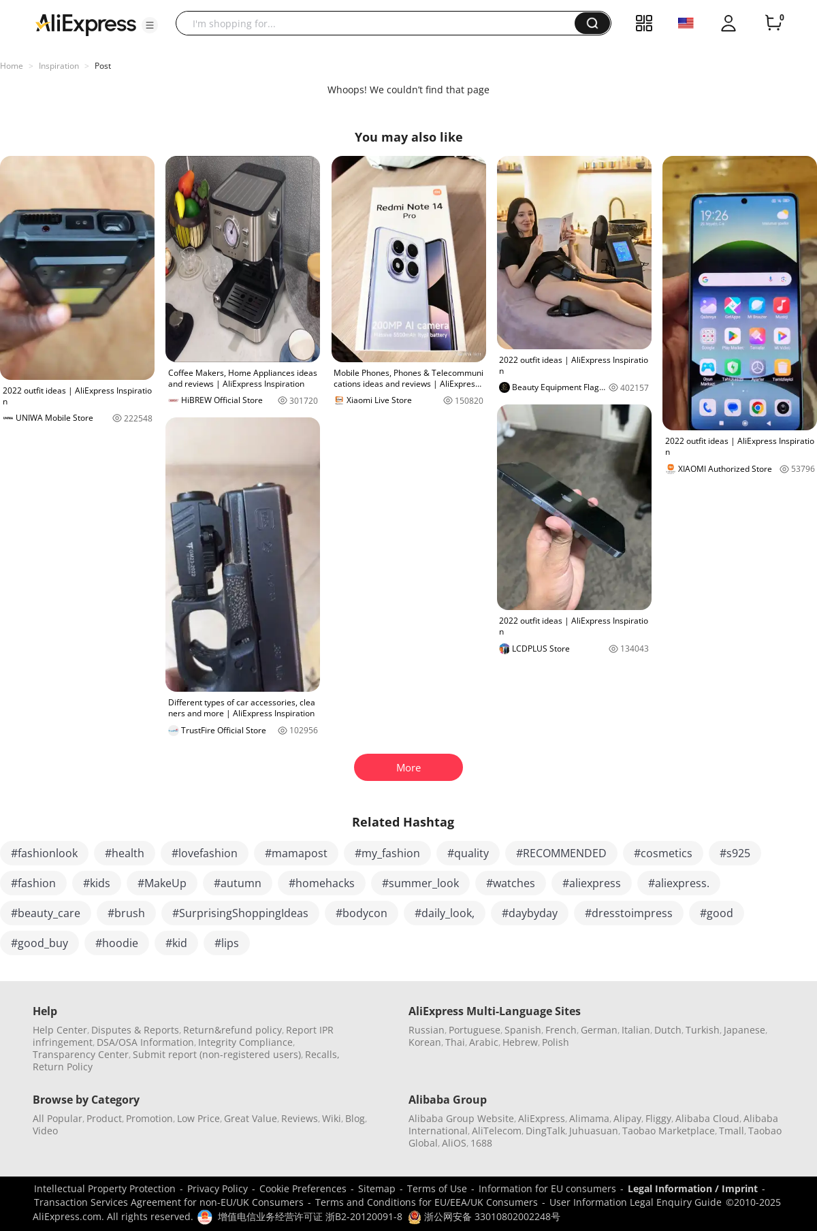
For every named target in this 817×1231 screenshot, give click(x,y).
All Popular (57, 1118)
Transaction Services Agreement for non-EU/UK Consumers (169, 1202)
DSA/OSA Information (145, 1042)
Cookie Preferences (303, 1188)
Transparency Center (81, 1054)
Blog (355, 1118)
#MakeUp (162, 883)
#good (716, 913)
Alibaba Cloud (707, 1118)
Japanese (744, 1029)
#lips (226, 943)
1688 (481, 1142)
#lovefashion (205, 853)
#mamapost (296, 853)
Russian (426, 1029)
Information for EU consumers (547, 1188)
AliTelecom (497, 1130)
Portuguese (474, 1029)
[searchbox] (380, 23)
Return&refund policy (232, 1029)
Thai (455, 1042)
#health (124, 853)
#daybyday (530, 913)
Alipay (627, 1118)
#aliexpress (591, 883)
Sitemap (377, 1188)
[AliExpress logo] (86, 23)
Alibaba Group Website (461, 1118)
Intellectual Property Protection (105, 1188)
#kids (96, 883)
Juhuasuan (593, 1130)
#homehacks (322, 883)
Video (45, 1130)
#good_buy (39, 943)
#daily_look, (445, 913)
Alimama (589, 1118)
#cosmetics (663, 853)
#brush (126, 913)
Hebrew (520, 1042)
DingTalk (545, 1130)
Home (11, 65)
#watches (510, 883)
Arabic (483, 1042)
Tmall (731, 1130)
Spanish (522, 1029)
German (599, 1029)
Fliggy (658, 1118)
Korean (424, 1042)
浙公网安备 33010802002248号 (484, 1216)
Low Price (198, 1118)
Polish (555, 1042)
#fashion (33, 883)
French (561, 1029)
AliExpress (541, 1118)
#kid (176, 943)
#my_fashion (387, 853)
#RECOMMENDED (561, 853)
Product (104, 1118)
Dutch (668, 1029)
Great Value (250, 1118)
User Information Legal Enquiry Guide (635, 1202)
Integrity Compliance (245, 1042)
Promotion (149, 1118)
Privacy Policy (217, 1188)
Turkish (703, 1029)
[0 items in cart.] (773, 23)
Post (103, 65)
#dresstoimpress (629, 913)
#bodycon (361, 913)
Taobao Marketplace (668, 1130)
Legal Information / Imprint (693, 1188)
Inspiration (59, 65)
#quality (468, 853)
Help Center (60, 1029)
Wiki (331, 1118)
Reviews (299, 1118)
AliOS (454, 1142)
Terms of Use (437, 1188)
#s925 (735, 853)
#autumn (237, 883)
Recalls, (322, 1054)
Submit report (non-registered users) (217, 1054)
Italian (636, 1029)
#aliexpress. (678, 883)
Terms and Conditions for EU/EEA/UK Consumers (426, 1202)
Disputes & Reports (135, 1029)
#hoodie (116, 943)
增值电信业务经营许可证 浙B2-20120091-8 (310, 1216)
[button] (150, 25)
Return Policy (63, 1066)
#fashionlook (44, 853)
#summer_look (420, 883)
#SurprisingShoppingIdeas (240, 913)
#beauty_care (45, 913)
